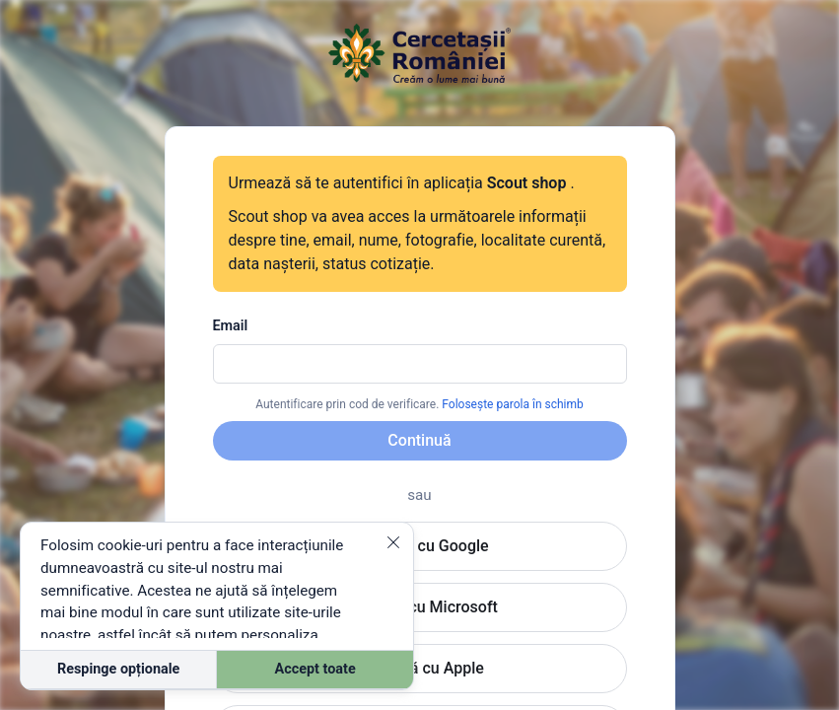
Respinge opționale (118, 669)
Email (230, 326)
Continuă (419, 440)
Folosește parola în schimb (512, 404)
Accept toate (315, 669)
